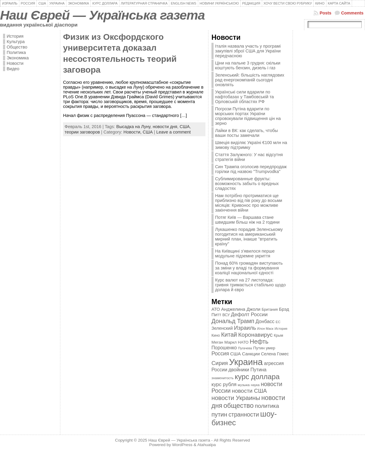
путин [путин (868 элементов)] (219, 414)
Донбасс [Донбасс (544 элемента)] (265, 321)
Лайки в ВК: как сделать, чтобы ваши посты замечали (246, 133)
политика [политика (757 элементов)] (267, 406)
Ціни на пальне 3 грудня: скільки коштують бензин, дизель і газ (247, 65)
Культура (16, 41)
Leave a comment (173, 132)
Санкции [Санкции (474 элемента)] (251, 353)
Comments (352, 13)
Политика (16, 52)
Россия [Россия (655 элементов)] (220, 354)
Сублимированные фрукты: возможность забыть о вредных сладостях (247, 183)
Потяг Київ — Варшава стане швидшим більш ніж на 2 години (247, 220)
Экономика (18, 57)
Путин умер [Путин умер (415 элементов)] (264, 348)
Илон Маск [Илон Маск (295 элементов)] (265, 328)
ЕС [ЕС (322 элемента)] (278, 322)
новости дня (165, 126)
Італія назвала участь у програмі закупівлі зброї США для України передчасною (248, 51)
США (185, 126)
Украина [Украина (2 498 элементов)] (246, 362)
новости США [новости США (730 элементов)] (249, 391)
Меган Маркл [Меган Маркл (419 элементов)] (224, 342)
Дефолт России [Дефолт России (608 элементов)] (249, 314)
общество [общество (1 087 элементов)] (239, 405)
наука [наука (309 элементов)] (255, 385)
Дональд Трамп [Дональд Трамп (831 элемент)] (232, 321)
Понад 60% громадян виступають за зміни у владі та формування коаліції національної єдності (249, 268)
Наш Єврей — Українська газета (102, 15)
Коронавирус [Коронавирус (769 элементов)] (255, 335)
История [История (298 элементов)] (281, 328)
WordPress (182, 444)
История (15, 36)
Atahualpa (206, 444)
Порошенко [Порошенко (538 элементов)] (224, 347)
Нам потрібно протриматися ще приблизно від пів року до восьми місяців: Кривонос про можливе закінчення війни (248, 202)
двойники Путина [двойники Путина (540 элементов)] (247, 369)
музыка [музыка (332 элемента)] (244, 385)
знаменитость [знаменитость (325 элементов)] (222, 378)
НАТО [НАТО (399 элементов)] (243, 342)
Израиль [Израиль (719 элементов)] (245, 328)
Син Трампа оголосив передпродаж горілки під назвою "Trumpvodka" (251, 169)
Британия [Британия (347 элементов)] (270, 309)
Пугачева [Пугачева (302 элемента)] (245, 348)
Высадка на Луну (133, 126)
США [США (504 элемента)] (235, 353)
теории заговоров (82, 132)
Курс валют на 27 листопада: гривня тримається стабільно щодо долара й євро (250, 285)
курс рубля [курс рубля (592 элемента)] (223, 384)
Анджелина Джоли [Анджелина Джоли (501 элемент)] (240, 309)
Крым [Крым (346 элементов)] (278, 335)
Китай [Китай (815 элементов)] (229, 334)
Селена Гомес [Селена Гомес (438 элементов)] (275, 353)
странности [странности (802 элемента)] (243, 414)
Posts (325, 13)
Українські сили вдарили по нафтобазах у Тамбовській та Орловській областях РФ (244, 97)
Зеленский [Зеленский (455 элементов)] (222, 328)
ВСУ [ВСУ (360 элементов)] (226, 315)
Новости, (133, 132)
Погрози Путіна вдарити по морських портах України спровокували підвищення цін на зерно (248, 116)
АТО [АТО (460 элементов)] (215, 309)
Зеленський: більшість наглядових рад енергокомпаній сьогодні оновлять (249, 80)
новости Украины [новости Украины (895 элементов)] (235, 398)
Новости (15, 63)
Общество (17, 47)
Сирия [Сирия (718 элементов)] (219, 363)
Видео (13, 68)
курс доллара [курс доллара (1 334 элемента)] (257, 377)
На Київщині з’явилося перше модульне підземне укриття (245, 253)
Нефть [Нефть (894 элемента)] (259, 341)
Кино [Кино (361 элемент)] (215, 335)
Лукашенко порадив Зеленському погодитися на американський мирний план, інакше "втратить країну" (249, 236)
